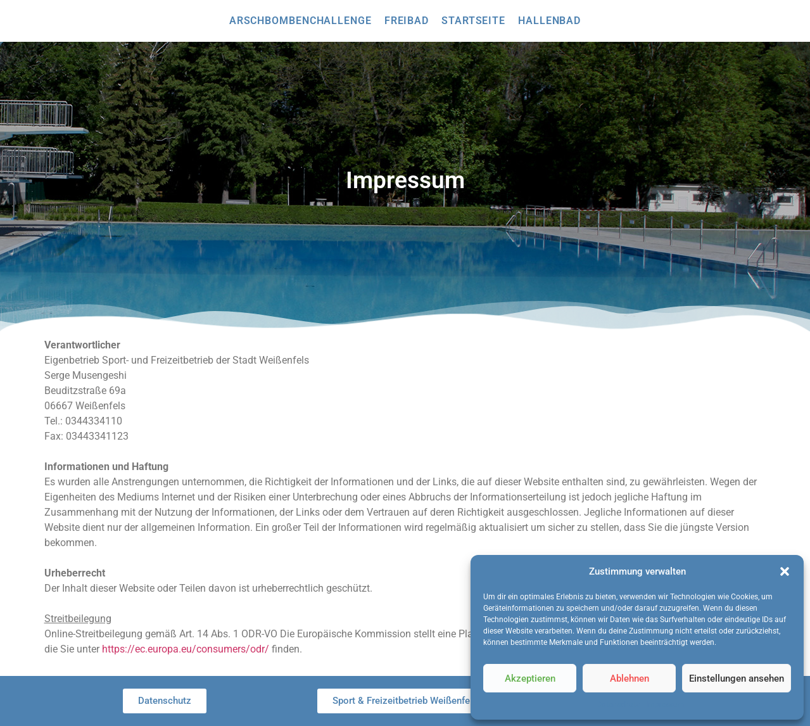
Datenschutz (618, 704)
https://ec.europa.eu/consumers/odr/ (185, 649)
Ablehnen (629, 678)
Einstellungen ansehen (736, 678)
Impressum (665, 704)
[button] (784, 571)
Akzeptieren (530, 678)
